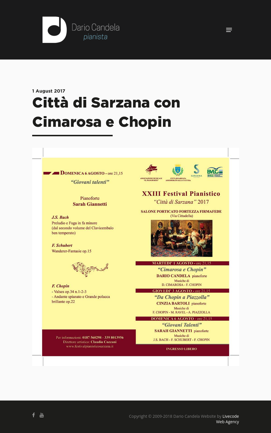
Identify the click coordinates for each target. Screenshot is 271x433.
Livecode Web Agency (227, 418)
